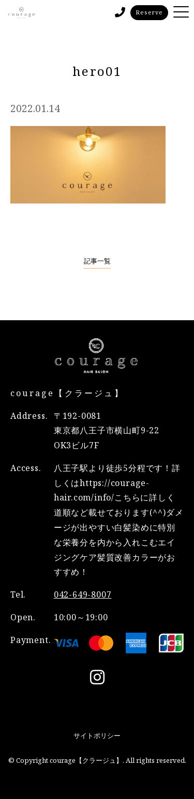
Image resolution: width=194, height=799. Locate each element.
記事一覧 (97, 260)
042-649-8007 (83, 594)
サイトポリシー (97, 735)
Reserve (149, 12)
